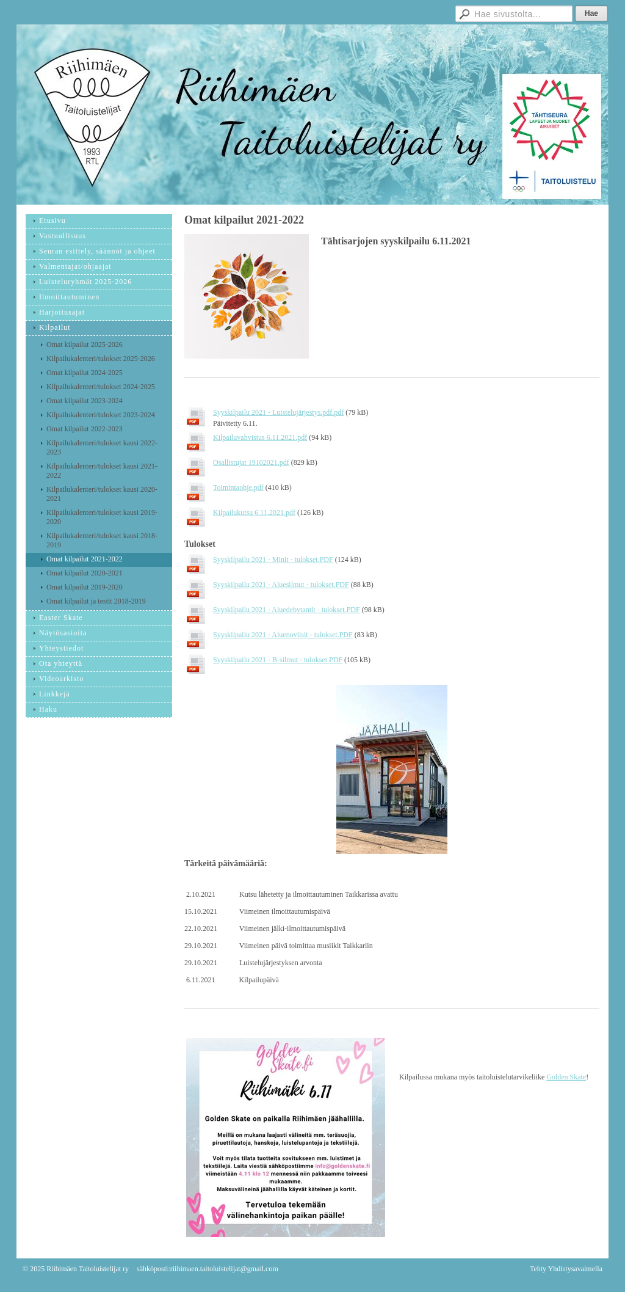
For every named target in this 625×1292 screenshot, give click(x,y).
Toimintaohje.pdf (238, 487)
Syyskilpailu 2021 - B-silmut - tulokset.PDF (277, 659)
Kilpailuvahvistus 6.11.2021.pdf (260, 437)
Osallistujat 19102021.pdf (251, 462)
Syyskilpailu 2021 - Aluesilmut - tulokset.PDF (281, 584)
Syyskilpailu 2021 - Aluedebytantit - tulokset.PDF (286, 609)
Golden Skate (566, 1077)
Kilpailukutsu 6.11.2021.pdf (254, 512)
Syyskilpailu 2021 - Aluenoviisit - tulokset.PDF (283, 634)
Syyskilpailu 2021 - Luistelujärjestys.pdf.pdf (278, 412)
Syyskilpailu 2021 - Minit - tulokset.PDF (273, 559)
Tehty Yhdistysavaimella (566, 1269)
